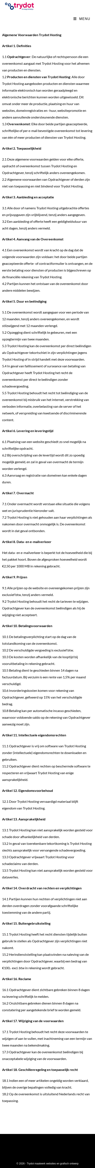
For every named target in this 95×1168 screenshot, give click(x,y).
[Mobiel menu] (81, 19)
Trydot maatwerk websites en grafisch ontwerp (52, 1163)
